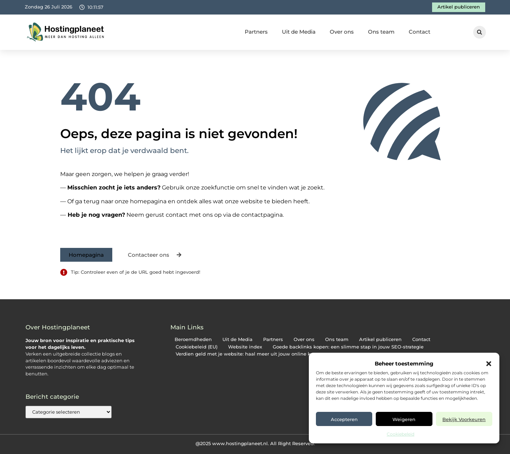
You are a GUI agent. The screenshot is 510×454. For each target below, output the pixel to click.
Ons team (381, 31)
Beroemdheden (193, 339)
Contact (419, 31)
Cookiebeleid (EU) (196, 347)
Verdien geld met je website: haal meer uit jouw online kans (247, 354)
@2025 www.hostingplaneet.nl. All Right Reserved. (255, 443)
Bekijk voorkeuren (464, 419)
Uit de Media (299, 31)
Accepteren (344, 419)
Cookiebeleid (400, 434)
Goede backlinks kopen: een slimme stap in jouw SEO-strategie (348, 347)
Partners (256, 31)
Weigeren (403, 419)
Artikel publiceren (380, 339)
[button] (488, 363)
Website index (245, 347)
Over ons (342, 31)
